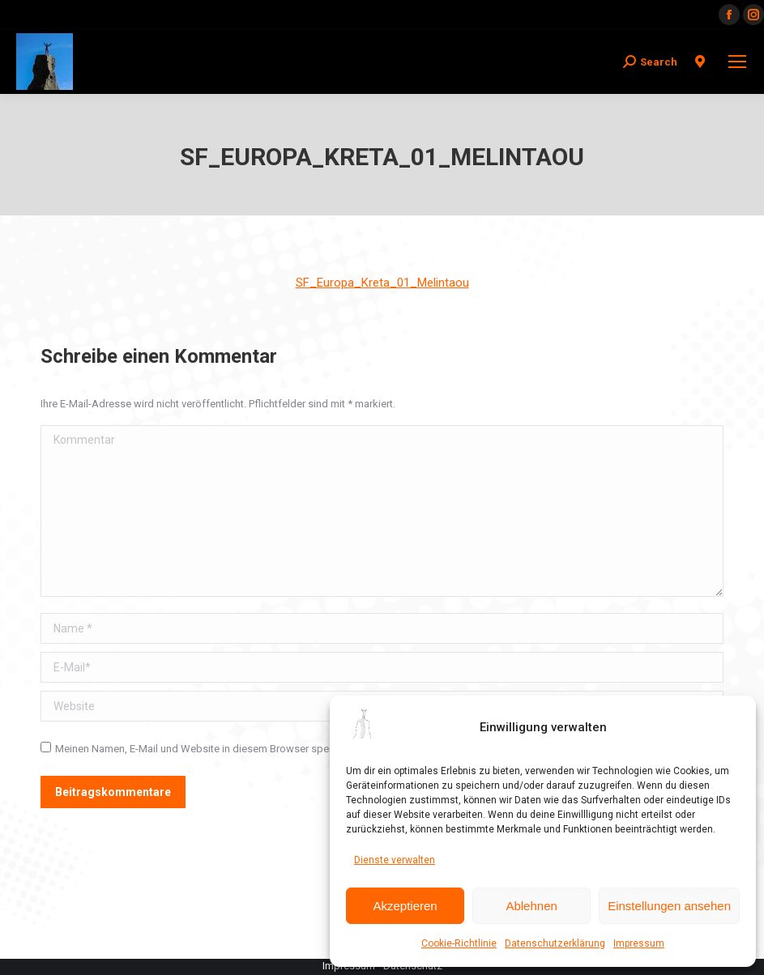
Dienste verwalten (394, 860)
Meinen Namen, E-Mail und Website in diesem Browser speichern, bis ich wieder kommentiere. (274, 749)
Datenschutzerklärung (555, 943)
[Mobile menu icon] (737, 61)
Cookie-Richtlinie (459, 943)
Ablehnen (531, 906)
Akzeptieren (405, 906)
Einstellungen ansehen (669, 906)
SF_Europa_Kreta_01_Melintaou (382, 282)
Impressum (638, 943)
